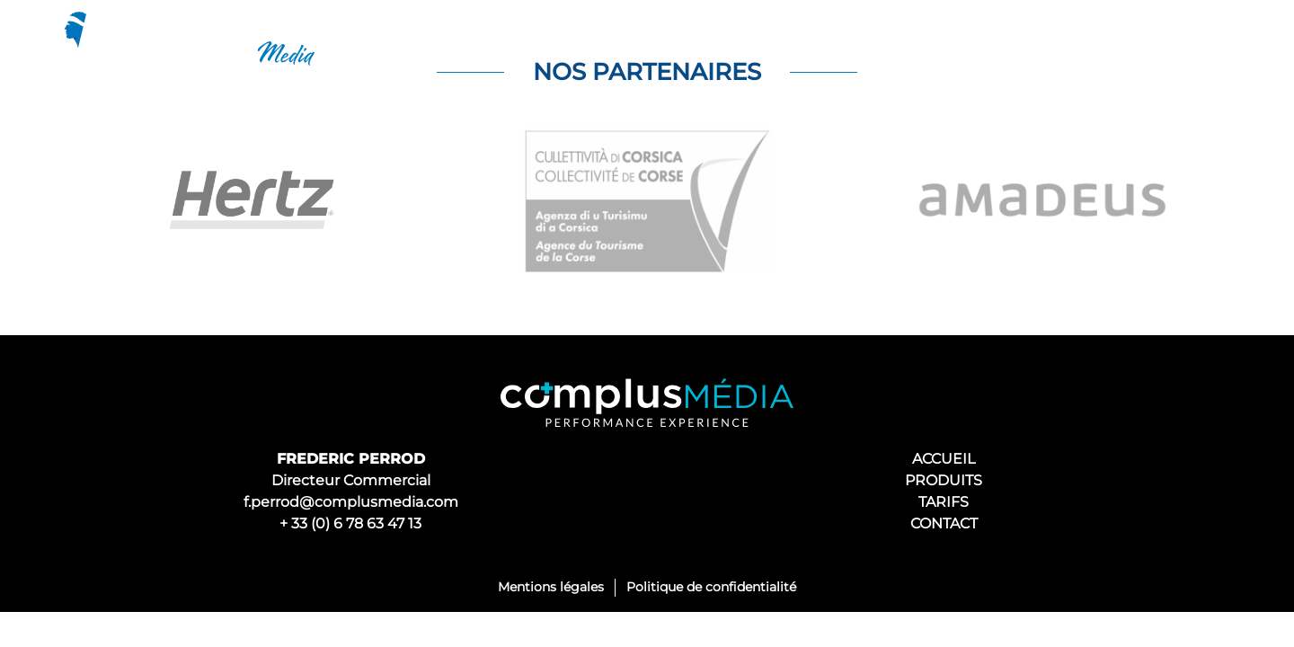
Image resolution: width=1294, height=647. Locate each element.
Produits (936, 38)
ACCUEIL (943, 458)
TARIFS (943, 501)
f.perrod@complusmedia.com (351, 501)
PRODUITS (943, 480)
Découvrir (801, 38)
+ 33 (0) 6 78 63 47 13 (350, 523)
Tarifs (1051, 38)
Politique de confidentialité (711, 587)
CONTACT (944, 523)
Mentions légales (551, 587)
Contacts (1165, 38)
